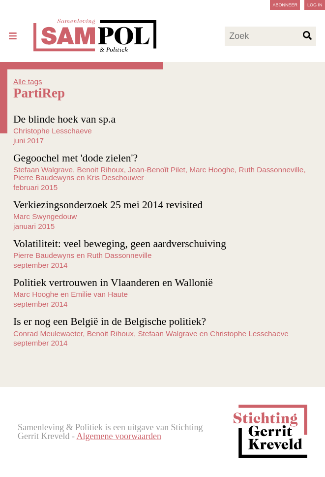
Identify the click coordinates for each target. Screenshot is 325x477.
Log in (315, 4)
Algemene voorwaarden (118, 436)
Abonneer (284, 4)
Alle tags (27, 81)
